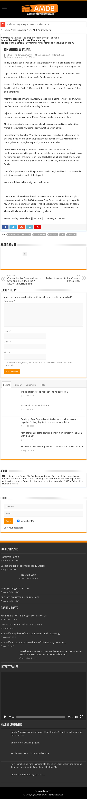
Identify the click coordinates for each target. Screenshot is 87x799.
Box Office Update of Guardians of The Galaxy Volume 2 (33, 642)
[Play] (5, 717)
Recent (6, 385)
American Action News (21, 30)
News (61, 55)
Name (7, 331)
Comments (31, 385)
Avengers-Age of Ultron (15, 588)
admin (9, 55)
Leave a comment (15, 57)
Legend (53, 235)
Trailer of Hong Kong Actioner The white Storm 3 (29, 24)
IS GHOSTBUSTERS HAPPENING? (20, 597)
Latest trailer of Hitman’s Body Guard (23, 565)
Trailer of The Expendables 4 (35, 405)
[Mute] (76, 717)
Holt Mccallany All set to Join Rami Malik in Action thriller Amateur (52, 446)
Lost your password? (14, 527)
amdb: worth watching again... (25, 742)
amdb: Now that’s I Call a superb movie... (31, 753)
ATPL (49, 791)
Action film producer (19, 235)
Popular (18, 385)
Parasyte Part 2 (10, 556)
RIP (62, 235)
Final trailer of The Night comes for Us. (24, 615)
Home (5, 30)
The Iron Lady (28, 574)
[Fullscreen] (81, 717)
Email (7, 341)
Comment (9, 301)
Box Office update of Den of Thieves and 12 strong (30, 633)
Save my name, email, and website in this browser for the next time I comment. (38, 363)
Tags (43, 385)
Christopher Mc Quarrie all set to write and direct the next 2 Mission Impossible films (24, 280)
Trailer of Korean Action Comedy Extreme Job (62, 278)
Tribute (71, 235)
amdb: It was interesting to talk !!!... (28, 774)
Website (8, 352)
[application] (43, 696)
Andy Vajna (39, 235)
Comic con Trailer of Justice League (21, 624)
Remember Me (25, 521)
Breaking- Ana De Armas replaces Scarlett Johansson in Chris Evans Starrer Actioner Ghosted (51, 653)
